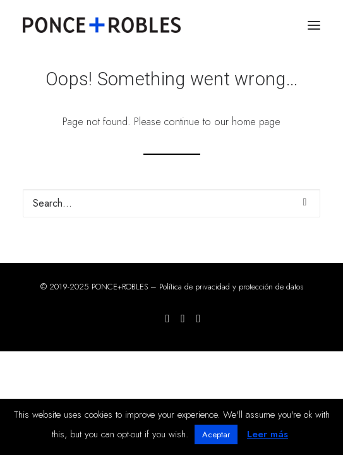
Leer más (267, 434)
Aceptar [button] (216, 434)
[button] (314, 25)
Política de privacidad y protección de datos (231, 287)
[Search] (171, 203)
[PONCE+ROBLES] (102, 25)
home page (256, 121)
